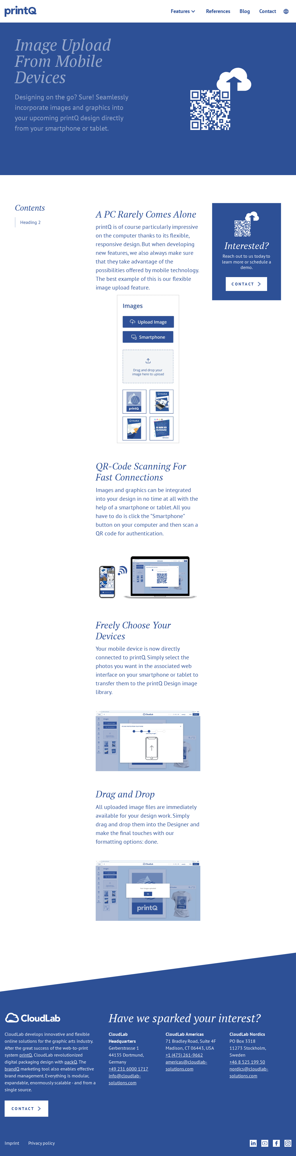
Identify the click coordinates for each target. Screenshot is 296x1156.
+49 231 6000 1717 (128, 1069)
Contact (267, 11)
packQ (70, 1062)
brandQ (12, 1069)
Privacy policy (41, 1143)
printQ (25, 1055)
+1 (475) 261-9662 (184, 1055)
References (218, 11)
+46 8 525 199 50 (247, 1062)
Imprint (12, 1143)
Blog (245, 11)
